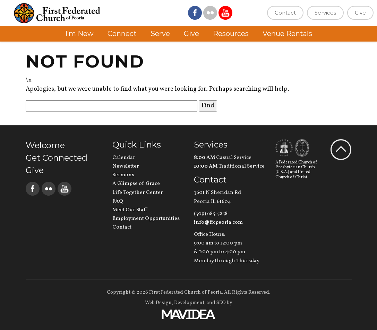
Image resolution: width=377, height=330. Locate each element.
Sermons (123, 175)
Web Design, (159, 303)
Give (360, 12)
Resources (231, 33)
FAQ (117, 201)
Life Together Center (137, 192)
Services (325, 12)
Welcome (45, 145)
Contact (285, 12)
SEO (221, 303)
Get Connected (56, 158)
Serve (160, 33)
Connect (122, 33)
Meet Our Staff (129, 210)
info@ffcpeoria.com (218, 222)
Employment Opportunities (146, 218)
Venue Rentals (287, 33)
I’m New (79, 33)
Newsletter (125, 166)
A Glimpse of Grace (136, 183)
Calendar (123, 157)
